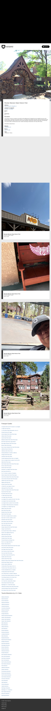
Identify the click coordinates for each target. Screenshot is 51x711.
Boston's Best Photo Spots (6, 445)
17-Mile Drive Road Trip (5, 428)
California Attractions (5, 604)
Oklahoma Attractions (5, 667)
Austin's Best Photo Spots (6, 437)
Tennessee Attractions (5, 678)
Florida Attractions (4, 611)
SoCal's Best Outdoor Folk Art (7, 562)
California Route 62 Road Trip (6, 449)
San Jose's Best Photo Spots (6, 553)
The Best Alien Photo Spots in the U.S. (8, 566)
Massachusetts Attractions (6, 639)
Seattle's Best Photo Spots (6, 556)
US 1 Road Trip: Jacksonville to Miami (8, 580)
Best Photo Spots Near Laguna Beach (8, 441)
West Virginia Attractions (5, 691)
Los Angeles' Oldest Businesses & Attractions (9, 504)
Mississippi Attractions (5, 645)
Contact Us (3, 708)
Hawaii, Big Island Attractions (6, 615)
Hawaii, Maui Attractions (5, 619)
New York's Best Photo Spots (6, 523)
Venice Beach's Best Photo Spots (7, 582)
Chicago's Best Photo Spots (6, 454)
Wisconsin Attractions (5, 693)
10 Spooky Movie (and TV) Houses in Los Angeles (10, 426)
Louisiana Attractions (5, 634)
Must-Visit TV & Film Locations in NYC (8, 517)
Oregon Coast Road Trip (6, 528)
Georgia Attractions (5, 613)
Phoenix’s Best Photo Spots (6, 536)
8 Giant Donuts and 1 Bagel (6, 432)
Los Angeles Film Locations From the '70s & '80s (10, 499)
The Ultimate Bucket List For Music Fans (9, 577)
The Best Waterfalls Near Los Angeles (8, 569)
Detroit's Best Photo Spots (6, 467)
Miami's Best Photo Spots (6, 514)
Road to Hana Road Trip (5, 543)
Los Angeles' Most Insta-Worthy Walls (8, 501)
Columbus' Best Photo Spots (6, 456)
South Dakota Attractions (6, 676)
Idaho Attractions (4, 622)
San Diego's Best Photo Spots (7, 549)
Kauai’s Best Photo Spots (6, 491)
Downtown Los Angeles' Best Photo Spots (9, 469)
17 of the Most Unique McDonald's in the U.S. (9, 430)
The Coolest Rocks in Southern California (9, 573)
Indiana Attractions (4, 626)
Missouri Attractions (5, 647)
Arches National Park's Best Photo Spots (9, 434)
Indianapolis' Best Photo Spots (7, 488)
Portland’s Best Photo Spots (6, 538)
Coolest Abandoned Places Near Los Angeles (9, 458)
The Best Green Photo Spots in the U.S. (8, 567)
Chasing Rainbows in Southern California (9, 452)
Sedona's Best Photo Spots (6, 558)
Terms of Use (3, 706)
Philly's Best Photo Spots (6, 534)
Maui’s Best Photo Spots (6, 510)
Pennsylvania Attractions (6, 671)
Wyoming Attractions (5, 695)
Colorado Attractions (5, 606)
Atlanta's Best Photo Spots (6, 436)
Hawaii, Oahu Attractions (6, 621)
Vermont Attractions (5, 684)
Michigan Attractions (5, 641)
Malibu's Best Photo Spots (6, 508)
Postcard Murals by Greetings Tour (7, 540)
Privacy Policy (4, 704)
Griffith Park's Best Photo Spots (7, 480)
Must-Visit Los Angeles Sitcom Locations (9, 515)
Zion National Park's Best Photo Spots (8, 590)
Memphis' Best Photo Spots (6, 512)
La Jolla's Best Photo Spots (6, 495)
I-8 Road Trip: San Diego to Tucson (8, 486)
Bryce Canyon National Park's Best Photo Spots (10, 447)
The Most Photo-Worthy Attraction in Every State (10, 575)
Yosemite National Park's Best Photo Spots (9, 588)
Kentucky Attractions (5, 632)
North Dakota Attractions (6, 663)
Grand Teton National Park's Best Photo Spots (10, 476)
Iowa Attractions (4, 628)
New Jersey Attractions (5, 656)
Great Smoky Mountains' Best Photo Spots (9, 478)
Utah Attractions (4, 682)
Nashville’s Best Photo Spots (6, 519)
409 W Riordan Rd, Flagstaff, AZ (10, 106)
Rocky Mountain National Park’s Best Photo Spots (10, 545)
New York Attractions (5, 660)
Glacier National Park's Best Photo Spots (9, 475)
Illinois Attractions (4, 624)
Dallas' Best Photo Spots (6, 462)
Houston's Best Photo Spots (6, 484)
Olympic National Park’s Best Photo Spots (9, 527)
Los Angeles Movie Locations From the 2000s (9, 502)
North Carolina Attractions (6, 661)
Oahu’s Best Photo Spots (6, 525)
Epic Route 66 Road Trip (6, 471)
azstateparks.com (7, 127)
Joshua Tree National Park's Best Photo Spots (10, 489)
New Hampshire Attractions (6, 654)
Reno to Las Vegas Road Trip (6, 541)
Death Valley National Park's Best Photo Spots (10, 463)
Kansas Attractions (4, 630)
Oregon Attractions (4, 669)
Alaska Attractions (4, 598)
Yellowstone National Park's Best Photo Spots (9, 586)
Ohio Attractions (4, 665)
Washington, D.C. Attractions (6, 689)
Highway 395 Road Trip (5, 482)
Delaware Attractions (5, 609)
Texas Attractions (4, 680)
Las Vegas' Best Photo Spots (6, 497)
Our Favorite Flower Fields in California (8, 530)
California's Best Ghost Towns (7, 450)
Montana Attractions (5, 648)
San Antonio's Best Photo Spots (7, 547)
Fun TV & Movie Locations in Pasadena (8, 473)
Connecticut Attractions (5, 608)
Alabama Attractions (5, 596)
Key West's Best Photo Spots (6, 493)
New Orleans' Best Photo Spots (7, 521)
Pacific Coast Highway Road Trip (7, 532)
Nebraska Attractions (5, 650)
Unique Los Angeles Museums (7, 579)
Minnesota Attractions (5, 643)
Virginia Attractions (4, 686)
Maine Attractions (4, 635)
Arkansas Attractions (5, 602)
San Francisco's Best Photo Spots (7, 551)
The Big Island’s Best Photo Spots (7, 571)
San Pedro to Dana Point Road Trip (8, 554)
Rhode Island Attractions (6, 673)
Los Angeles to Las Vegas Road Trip (8, 506)
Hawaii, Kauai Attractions (6, 617)
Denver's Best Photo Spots (6, 465)
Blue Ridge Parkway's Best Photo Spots (8, 443)
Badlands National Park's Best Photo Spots (9, 439)
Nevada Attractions (5, 652)
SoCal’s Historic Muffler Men (6, 564)
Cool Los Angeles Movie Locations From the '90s (10, 460)
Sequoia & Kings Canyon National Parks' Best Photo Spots (12, 560)
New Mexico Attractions (5, 658)
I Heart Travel (3, 702)
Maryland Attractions (5, 637)
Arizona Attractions (4, 600)
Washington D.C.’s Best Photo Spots (8, 584)
